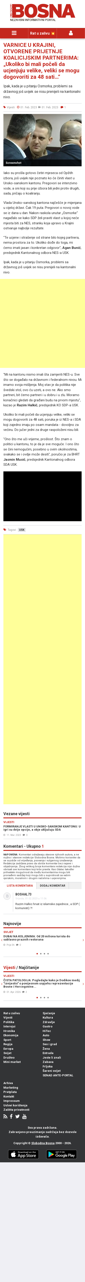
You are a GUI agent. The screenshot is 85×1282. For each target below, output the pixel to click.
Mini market (12, 1062)
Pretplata (10, 1092)
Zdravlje (49, 1022)
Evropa (8, 1048)
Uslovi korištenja (15, 1105)
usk (21, 529)
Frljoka (48, 1066)
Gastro (47, 1026)
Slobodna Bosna (43, 1143)
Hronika (9, 1031)
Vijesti (7, 1017)
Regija (7, 1044)
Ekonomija (10, 1035)
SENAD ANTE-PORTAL (58, 1075)
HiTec (47, 1031)
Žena (46, 1048)
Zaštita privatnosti (16, 1109)
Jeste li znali (52, 1057)
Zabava (48, 1062)
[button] (77, 118)
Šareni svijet (52, 1070)
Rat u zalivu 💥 (42, 33)
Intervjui (9, 1026)
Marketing (10, 1087)
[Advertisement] (42, 323)
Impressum (11, 1100)
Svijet (7, 1053)
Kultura (48, 1017)
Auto (46, 1035)
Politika (8, 1022)
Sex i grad (50, 1044)
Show (46, 1040)
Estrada (48, 1053)
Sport (7, 1040)
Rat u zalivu (11, 1013)
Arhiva (8, 1083)
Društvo (9, 1057)
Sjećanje (49, 1013)
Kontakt (8, 1096)
